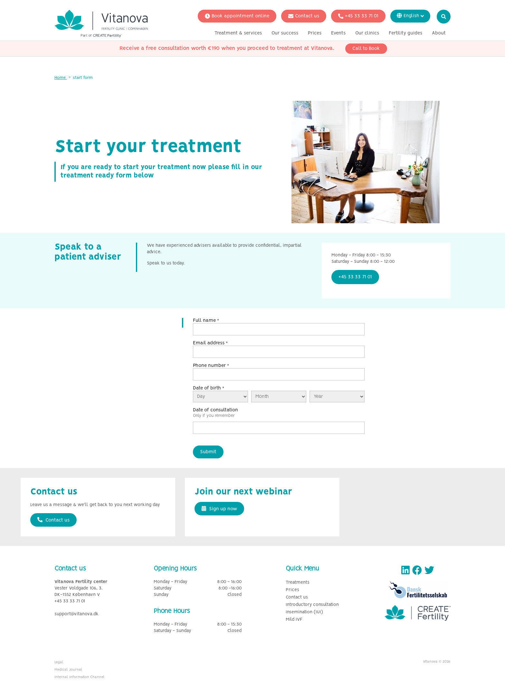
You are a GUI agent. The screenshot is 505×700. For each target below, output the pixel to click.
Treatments (298, 582)
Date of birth (208, 388)
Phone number (211, 365)
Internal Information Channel (79, 677)
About (439, 33)
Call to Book (366, 48)
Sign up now (219, 509)
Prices (314, 33)
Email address (210, 343)
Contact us (303, 16)
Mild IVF (294, 619)
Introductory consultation (312, 604)
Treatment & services (238, 33)
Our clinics (367, 33)
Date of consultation (215, 410)
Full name (206, 320)
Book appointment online (237, 16)
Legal (58, 662)
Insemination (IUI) (304, 612)
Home (60, 77)
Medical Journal (68, 670)
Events (338, 33)
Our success (285, 33)
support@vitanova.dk (76, 614)
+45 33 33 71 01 (358, 16)
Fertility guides (405, 33)
